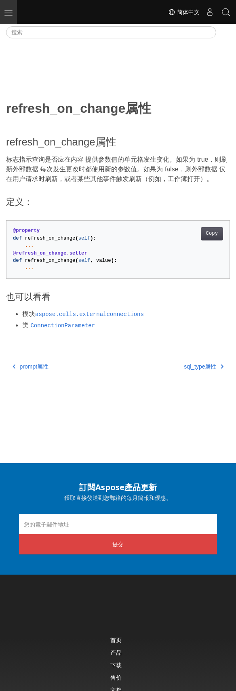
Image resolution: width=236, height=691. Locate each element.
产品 (116, 652)
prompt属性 (30, 366)
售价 (116, 677)
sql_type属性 (203, 366)
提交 (118, 544)
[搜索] (111, 32)
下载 (116, 665)
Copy (212, 233)
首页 (116, 640)
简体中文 (184, 12)
